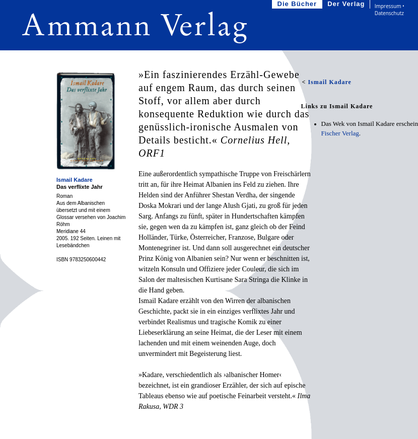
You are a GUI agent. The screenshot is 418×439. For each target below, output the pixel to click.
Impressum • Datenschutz (389, 10)
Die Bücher (298, 4)
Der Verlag (347, 4)
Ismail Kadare (74, 180)
